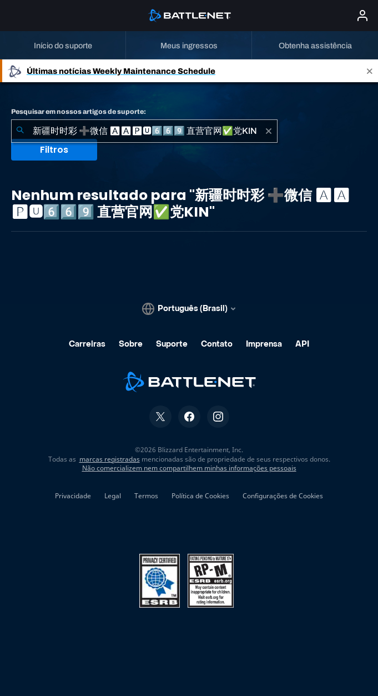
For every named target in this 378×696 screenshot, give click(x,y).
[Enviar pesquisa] (20, 131)
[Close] (369, 70)
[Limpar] (269, 131)
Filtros (54, 149)
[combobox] (144, 131)
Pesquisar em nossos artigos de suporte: (78, 112)
